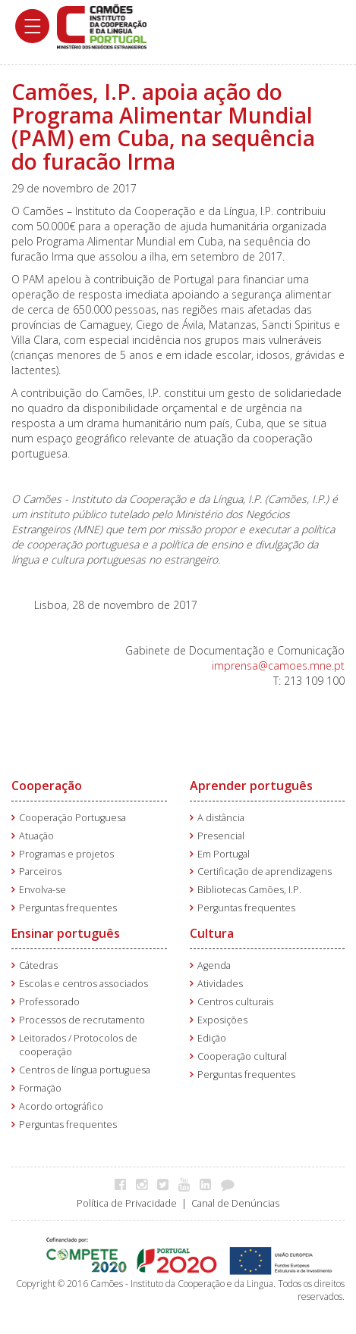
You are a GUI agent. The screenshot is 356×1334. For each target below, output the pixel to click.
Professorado (49, 1001)
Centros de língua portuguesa (84, 1070)
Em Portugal (223, 854)
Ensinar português (65, 933)
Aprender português (251, 785)
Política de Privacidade (127, 1203)
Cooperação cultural (242, 1056)
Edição (211, 1038)
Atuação (36, 835)
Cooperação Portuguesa (72, 817)
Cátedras (38, 965)
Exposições (222, 1020)
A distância (220, 817)
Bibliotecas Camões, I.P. (249, 889)
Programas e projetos (66, 854)
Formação (40, 1088)
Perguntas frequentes (68, 907)
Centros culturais (235, 1001)
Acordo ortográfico (61, 1106)
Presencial (220, 835)
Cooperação (46, 785)
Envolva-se (42, 889)
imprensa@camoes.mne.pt (278, 665)
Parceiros (40, 871)
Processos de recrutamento (82, 1020)
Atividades (220, 983)
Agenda (214, 965)
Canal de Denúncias (235, 1203)
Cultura (212, 933)
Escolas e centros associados (83, 983)
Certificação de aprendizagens (264, 871)
